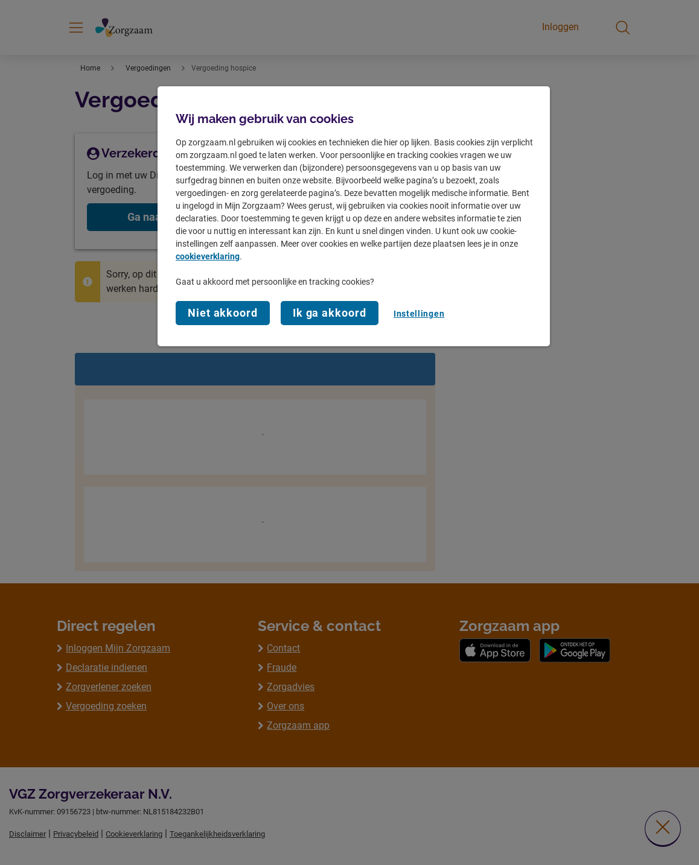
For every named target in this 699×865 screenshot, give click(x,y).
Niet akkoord (223, 312)
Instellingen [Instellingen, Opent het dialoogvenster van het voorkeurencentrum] (419, 313)
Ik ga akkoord (329, 312)
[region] (354, 216)
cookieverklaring (208, 256)
